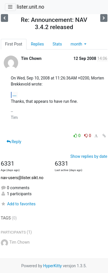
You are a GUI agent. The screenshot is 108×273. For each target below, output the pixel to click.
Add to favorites (18, 204)
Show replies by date (88, 156)
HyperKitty (52, 265)
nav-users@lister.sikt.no (22, 177)
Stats (57, 44)
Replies (37, 44)
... (15, 94)
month (77, 44)
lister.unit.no (30, 7)
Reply (14, 141)
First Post (13, 44)
